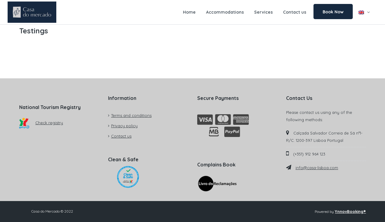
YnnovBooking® (350, 211)
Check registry (41, 122)
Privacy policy (124, 125)
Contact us (294, 12)
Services (263, 12)
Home (189, 12)
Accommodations (225, 12)
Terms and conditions (131, 115)
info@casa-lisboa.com (317, 167)
